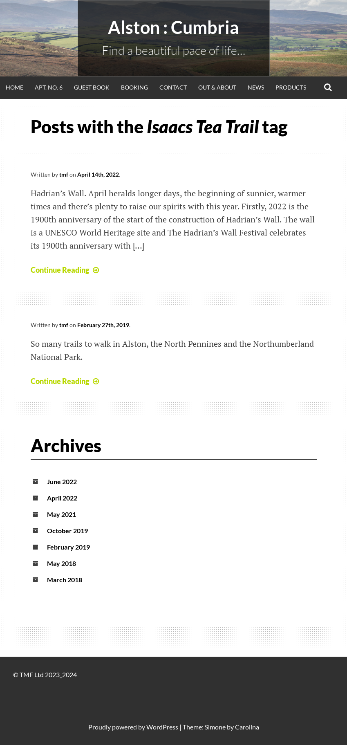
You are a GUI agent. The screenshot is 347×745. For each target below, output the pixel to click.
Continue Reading (66, 269)
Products (290, 87)
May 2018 (61, 563)
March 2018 (64, 579)
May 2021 (61, 514)
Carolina (247, 727)
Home (14, 87)
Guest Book (92, 87)
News (256, 87)
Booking (134, 87)
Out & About (217, 87)
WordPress (162, 727)
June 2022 (62, 481)
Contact (173, 87)
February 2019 (68, 547)
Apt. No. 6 (49, 87)
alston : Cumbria (173, 27)
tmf (63, 174)
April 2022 (62, 498)
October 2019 (67, 530)
